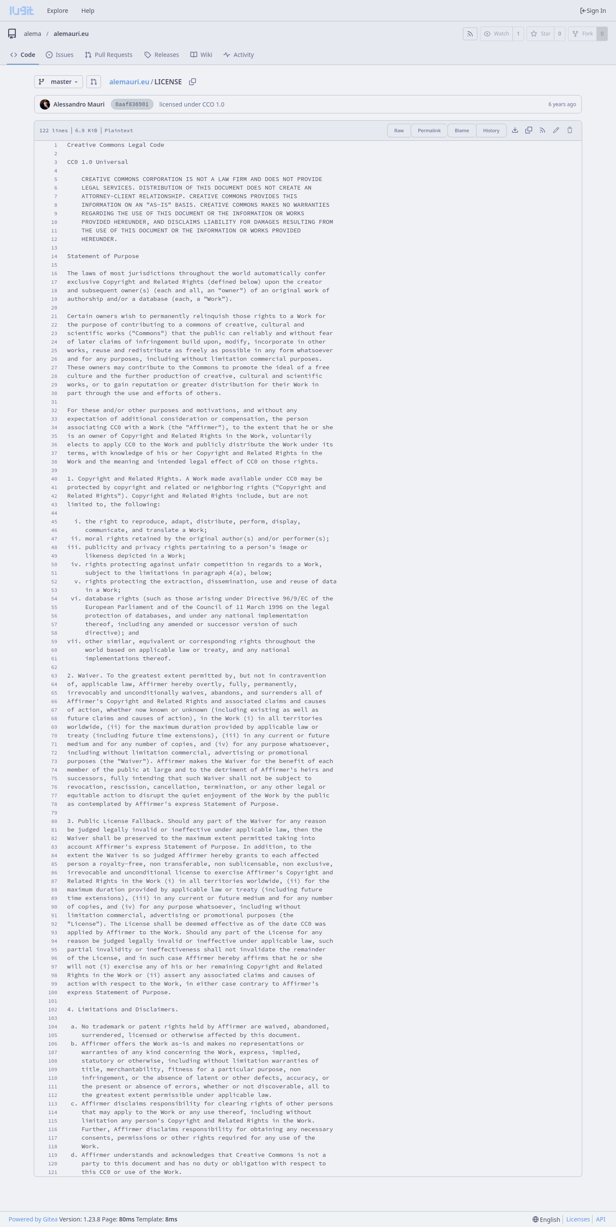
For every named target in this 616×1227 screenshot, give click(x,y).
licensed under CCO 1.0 (192, 104)
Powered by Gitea (33, 1219)
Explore (57, 10)
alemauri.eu (71, 34)
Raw (399, 130)
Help (88, 10)
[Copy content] (529, 130)
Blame (462, 130)
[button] (93, 81)
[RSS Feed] (470, 33)
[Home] (21, 10)
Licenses (578, 1219)
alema (32, 34)
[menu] (546, 1219)
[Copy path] (192, 82)
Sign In (593, 10)
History (491, 130)
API (600, 1219)
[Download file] (515, 130)
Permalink (429, 130)
